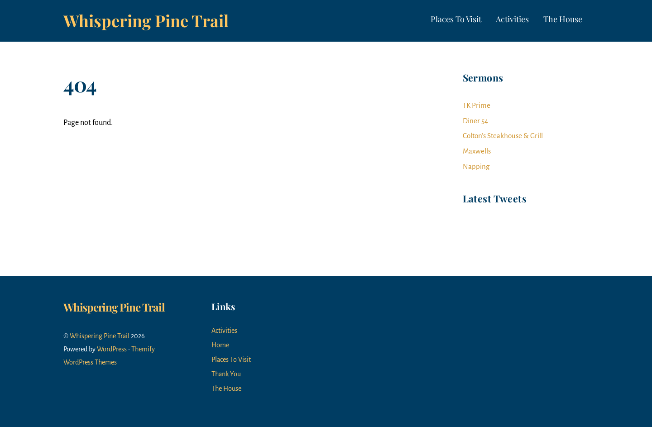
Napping (476, 166)
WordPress (112, 349)
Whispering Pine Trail (99, 336)
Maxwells (477, 151)
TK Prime (476, 105)
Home (220, 345)
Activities (512, 19)
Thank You (226, 374)
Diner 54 (475, 121)
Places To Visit (456, 19)
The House (562, 19)
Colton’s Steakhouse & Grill (503, 135)
